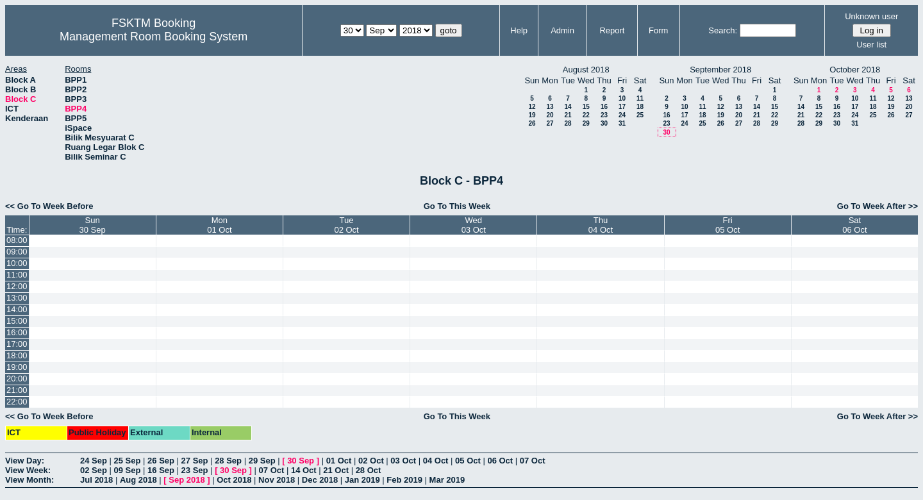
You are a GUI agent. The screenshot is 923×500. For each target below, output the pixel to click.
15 (586, 106)
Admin (562, 30)
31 (622, 123)
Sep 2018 (186, 480)
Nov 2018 (276, 480)
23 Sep (194, 470)
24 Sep (93, 460)
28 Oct (368, 470)
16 (604, 106)
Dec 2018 (320, 480)
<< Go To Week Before (49, 206)
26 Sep (160, 460)
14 (567, 106)
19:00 (17, 367)
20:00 (17, 378)
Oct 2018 (234, 480)
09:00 (17, 251)
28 (567, 123)
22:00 (17, 401)
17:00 (17, 344)
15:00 (17, 321)
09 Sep (127, 470)
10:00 (17, 263)
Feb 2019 (404, 480)
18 (640, 106)
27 (549, 123)
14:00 (17, 309)
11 (640, 98)
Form (658, 30)
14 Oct (304, 470)
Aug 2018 (138, 480)
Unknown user (871, 16)
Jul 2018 (96, 480)
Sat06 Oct (854, 225)
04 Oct (436, 460)
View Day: (24, 460)
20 (549, 115)
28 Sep (228, 460)
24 (622, 115)
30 (604, 123)
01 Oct (339, 460)
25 (640, 115)
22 (586, 115)
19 (531, 115)
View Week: (28, 470)
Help (519, 30)
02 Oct (371, 460)
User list (871, 44)
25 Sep (127, 460)
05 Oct (468, 460)
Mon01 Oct (219, 225)
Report (611, 30)
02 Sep (93, 470)
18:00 (17, 355)
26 (531, 123)
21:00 (17, 390)
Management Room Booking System (153, 36)
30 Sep (300, 460)
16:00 (17, 332)
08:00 (17, 240)
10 (622, 98)
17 (622, 106)
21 (567, 115)
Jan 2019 (362, 480)
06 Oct (500, 460)
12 (531, 106)
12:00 (17, 286)
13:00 (17, 298)
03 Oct (403, 460)
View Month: (29, 480)
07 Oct (532, 460)
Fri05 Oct (727, 225)
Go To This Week (457, 206)
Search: (722, 30)
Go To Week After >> (877, 206)
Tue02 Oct (346, 225)
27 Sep (194, 460)
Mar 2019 (447, 480)
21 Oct (336, 470)
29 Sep (262, 460)
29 (586, 123)
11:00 (17, 274)
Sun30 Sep (92, 225)
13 (549, 106)
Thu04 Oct (600, 225)
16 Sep (160, 470)
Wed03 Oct (474, 225)
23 (604, 115)
